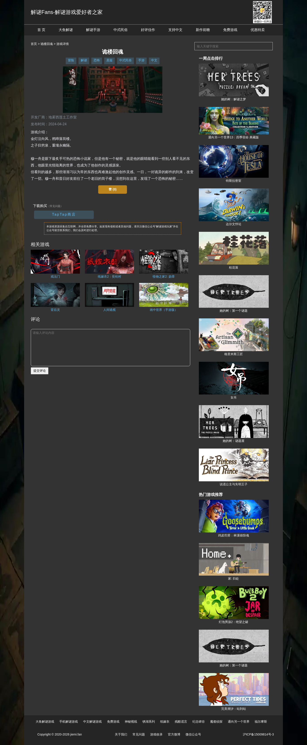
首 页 (41, 30)
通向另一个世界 (238, 721)
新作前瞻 (203, 30)
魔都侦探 (216, 721)
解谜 (84, 60)
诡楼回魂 (46, 44)
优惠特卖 (258, 30)
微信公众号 (193, 734)
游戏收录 (156, 734)
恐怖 (97, 60)
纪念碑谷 (198, 721)
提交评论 (39, 370)
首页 (34, 44)
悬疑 (109, 60)
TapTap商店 (64, 214)
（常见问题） (55, 206)
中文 (154, 60)
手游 (141, 60)
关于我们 (121, 734)
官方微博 (174, 734)
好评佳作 (148, 30)
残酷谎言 (181, 721)
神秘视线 (131, 721)
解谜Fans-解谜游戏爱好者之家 (67, 12)
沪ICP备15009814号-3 (258, 734)
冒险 (71, 60)
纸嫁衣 (164, 721)
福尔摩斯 (261, 721)
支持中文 (175, 30)
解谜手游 (93, 30)
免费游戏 (230, 30)
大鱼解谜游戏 (45, 721)
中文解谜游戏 (92, 721)
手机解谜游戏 (68, 721)
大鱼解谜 (66, 30)
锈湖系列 (148, 721)
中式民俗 (120, 30)
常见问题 (138, 734)
